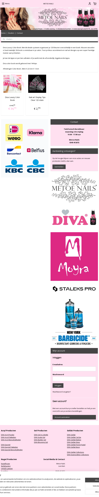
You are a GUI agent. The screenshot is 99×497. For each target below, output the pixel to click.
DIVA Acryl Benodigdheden (11, 440)
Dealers (11, 33)
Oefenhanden (6, 476)
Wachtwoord (58, 374)
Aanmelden (59, 167)
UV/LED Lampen (7, 468)
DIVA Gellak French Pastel (76, 445)
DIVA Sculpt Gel (39, 437)
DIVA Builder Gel (40, 440)
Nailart (3, 478)
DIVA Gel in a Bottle (41, 435)
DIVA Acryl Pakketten (8, 437)
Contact (20, 33)
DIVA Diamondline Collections (78, 455)
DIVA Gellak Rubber (74, 440)
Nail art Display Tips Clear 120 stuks (37, 98)
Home (3, 33)
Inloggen (58, 385)
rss (63, 492)
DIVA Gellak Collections (75, 452)
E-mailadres (58, 364)
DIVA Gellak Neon (73, 447)
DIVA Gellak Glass (73, 442)
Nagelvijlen (5, 474)
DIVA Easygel (5, 445)
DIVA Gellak (71, 435)
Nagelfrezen (5, 464)
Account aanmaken (62, 417)
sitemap (58, 492)
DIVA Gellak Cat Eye (74, 437)
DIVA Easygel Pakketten (9, 447)
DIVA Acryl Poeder (7, 435)
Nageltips (4, 471)
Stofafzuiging (5, 466)
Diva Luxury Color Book (12, 98)
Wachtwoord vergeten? (62, 392)
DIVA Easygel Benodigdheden (12, 450)
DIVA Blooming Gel (41, 442)
